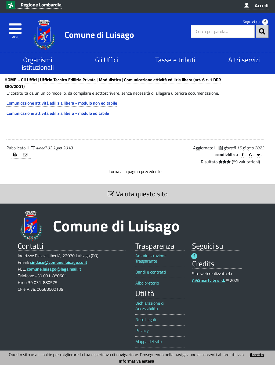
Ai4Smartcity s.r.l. (208, 280)
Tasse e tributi (175, 59)
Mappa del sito (148, 341)
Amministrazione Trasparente (151, 258)
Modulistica (110, 79)
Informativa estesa (136, 361)
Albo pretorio (147, 283)
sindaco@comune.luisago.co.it (58, 262)
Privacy (142, 330)
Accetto (257, 354)
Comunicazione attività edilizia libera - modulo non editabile (61, 103)
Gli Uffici (106, 59)
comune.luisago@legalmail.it (54, 269)
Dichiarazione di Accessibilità (149, 306)
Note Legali (145, 319)
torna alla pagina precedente (135, 171)
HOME (10, 79)
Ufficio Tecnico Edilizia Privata (68, 79)
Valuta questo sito (138, 194)
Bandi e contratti (150, 272)
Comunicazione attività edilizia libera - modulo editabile (57, 113)
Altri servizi (244, 59)
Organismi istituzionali (38, 63)
